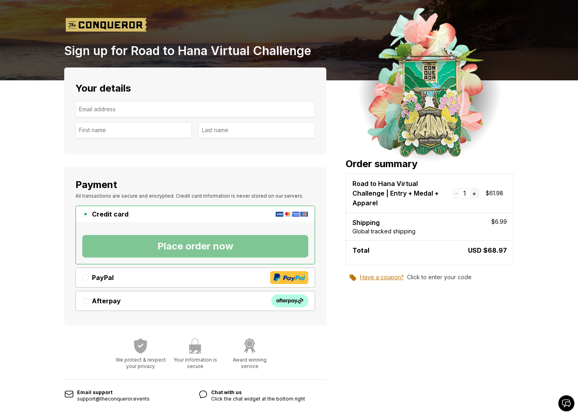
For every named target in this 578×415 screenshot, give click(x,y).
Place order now (195, 246)
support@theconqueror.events (113, 399)
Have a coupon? (376, 278)
